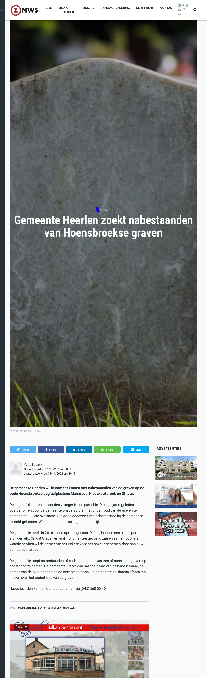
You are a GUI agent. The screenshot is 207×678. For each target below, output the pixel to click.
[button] (23, 449)
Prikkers (87, 7)
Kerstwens (145, 7)
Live (49, 7)
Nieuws (104, 210)
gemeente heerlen (30, 608)
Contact (167, 7)
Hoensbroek (53, 608)
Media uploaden (66, 10)
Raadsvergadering (115, 7)
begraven (70, 608)
